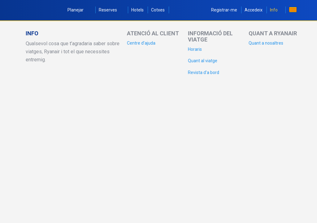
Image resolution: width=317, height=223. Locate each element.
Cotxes (158, 9)
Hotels (137, 9)
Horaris (195, 49)
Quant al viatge (202, 60)
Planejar (79, 9)
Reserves (111, 9)
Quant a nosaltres (266, 43)
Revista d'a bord (203, 72)
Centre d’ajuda (141, 43)
